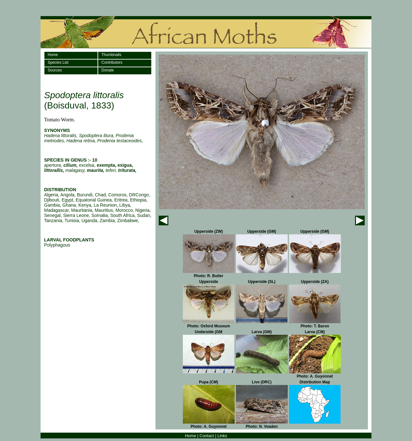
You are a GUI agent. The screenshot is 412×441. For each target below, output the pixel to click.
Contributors (111, 62)
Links (222, 435)
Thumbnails (111, 54)
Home (53, 54)
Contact (207, 435)
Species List (58, 62)
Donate (107, 70)
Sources (55, 70)
